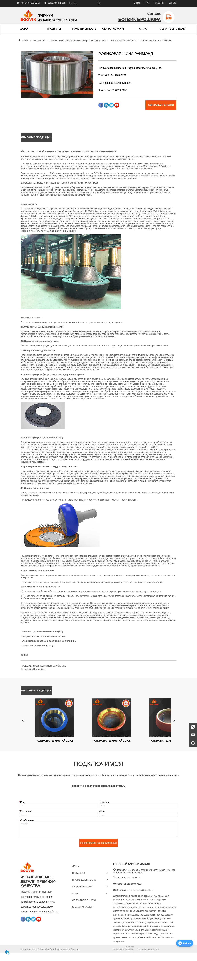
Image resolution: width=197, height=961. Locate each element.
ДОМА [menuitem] (24, 28)
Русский (159, 3)
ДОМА (25, 40)
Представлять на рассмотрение (98, 849)
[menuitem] (54, 28)
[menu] (39, 28)
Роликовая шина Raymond (123, 40)
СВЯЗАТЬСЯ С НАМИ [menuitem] (173, 28)
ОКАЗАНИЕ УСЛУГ (113, 28)
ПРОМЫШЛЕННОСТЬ (84, 28)
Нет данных (39, 669)
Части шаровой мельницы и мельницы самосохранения (77, 40)
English (137, 3)
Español (173, 3)
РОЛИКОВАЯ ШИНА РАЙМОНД (156, 40)
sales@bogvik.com (121, 83)
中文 (148, 3)
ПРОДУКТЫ (38, 40)
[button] (54, 29)
